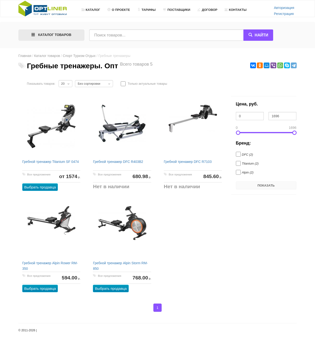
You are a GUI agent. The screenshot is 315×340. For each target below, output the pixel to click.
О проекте (118, 10)
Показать (266, 185)
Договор (207, 10)
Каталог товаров (47, 56)
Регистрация (284, 14)
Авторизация (284, 8)
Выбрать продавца (40, 187)
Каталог (90, 10)
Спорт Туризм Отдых (79, 56)
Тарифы (146, 10)
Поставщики (176, 10)
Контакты (236, 10)
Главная (24, 56)
